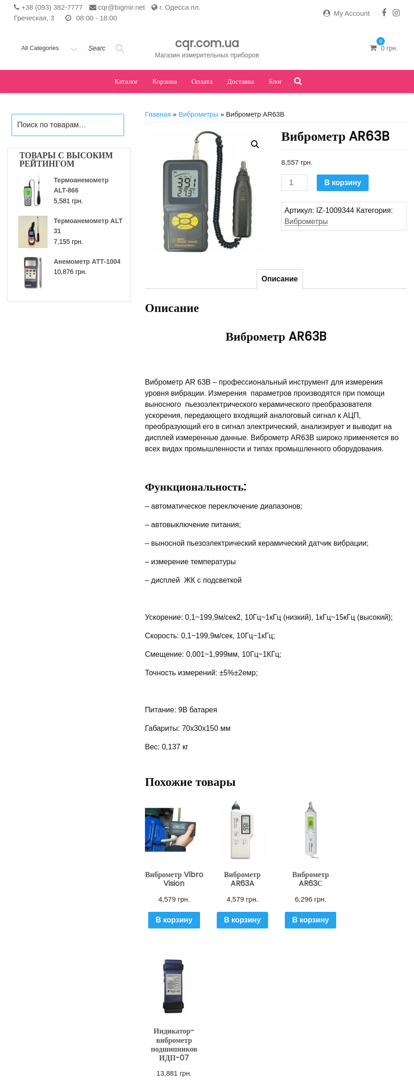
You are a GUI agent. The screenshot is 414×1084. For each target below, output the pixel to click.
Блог (275, 81)
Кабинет (147, 1063)
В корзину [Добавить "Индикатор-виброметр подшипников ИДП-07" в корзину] (377, 937)
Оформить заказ (289, 1063)
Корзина (164, 81)
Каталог (126, 81)
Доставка (240, 81)
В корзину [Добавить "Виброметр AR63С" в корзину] (309, 919)
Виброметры (198, 114)
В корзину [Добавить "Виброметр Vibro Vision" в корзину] (174, 919)
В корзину (342, 183)
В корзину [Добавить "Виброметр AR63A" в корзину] (241, 919)
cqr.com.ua (207, 43)
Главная (158, 114)
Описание (280, 279)
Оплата (202, 81)
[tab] (280, 279)
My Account (352, 13)
